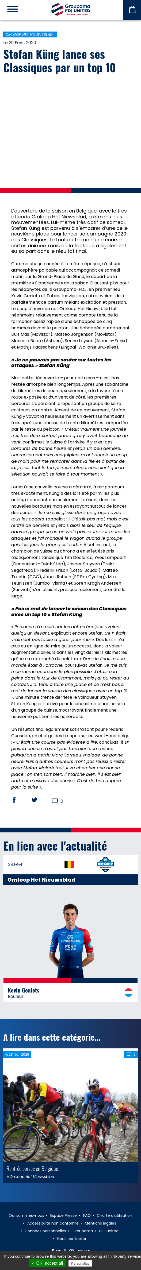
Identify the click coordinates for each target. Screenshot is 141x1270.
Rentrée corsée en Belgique (32, 1168)
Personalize (80, 1263)
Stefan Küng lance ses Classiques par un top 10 (59, 60)
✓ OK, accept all (47, 1263)
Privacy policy (106, 1263)
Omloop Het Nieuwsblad (29, 34)
